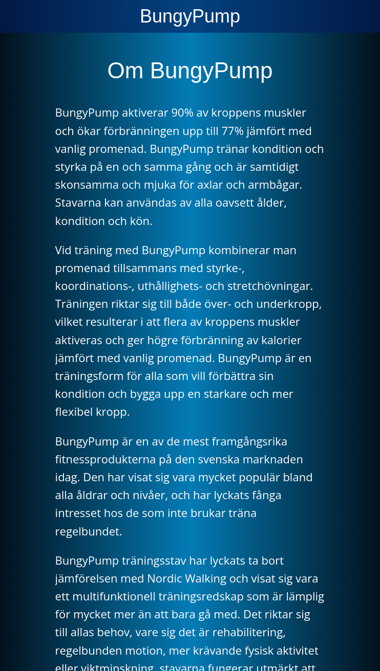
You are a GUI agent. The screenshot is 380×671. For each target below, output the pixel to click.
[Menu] (16, 16)
